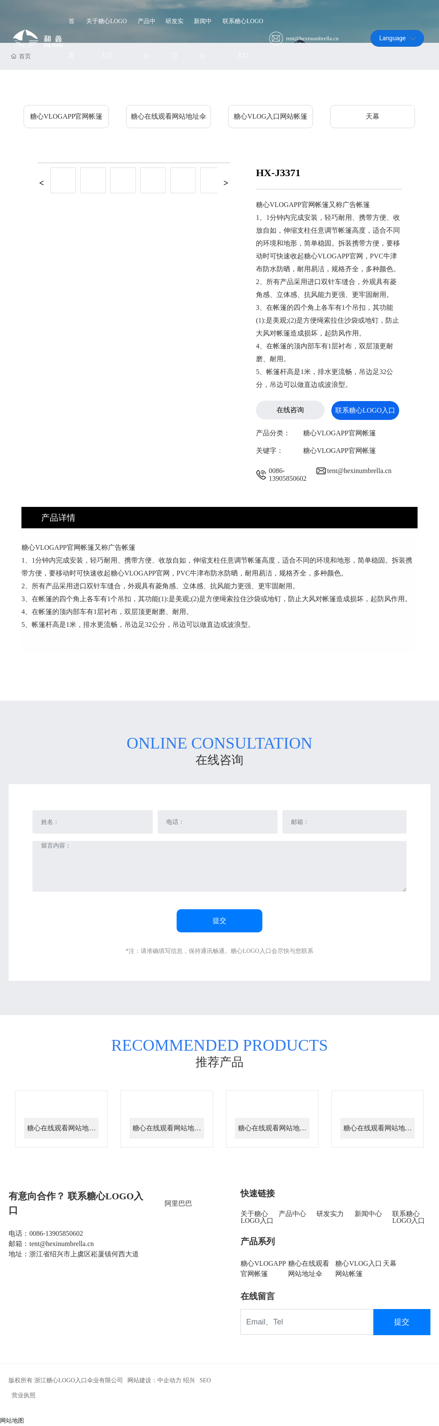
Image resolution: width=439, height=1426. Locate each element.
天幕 (372, 116)
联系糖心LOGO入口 (408, 1217)
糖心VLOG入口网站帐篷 (270, 116)
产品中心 (292, 1213)
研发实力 (330, 1213)
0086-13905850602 (288, 474)
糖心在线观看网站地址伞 (168, 116)
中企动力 (169, 1380)
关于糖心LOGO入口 (257, 1217)
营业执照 (24, 1395)
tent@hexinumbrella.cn (312, 39)
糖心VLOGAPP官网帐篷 (66, 116)
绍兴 (189, 1380)
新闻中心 (368, 1213)
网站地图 (12, 1420)
